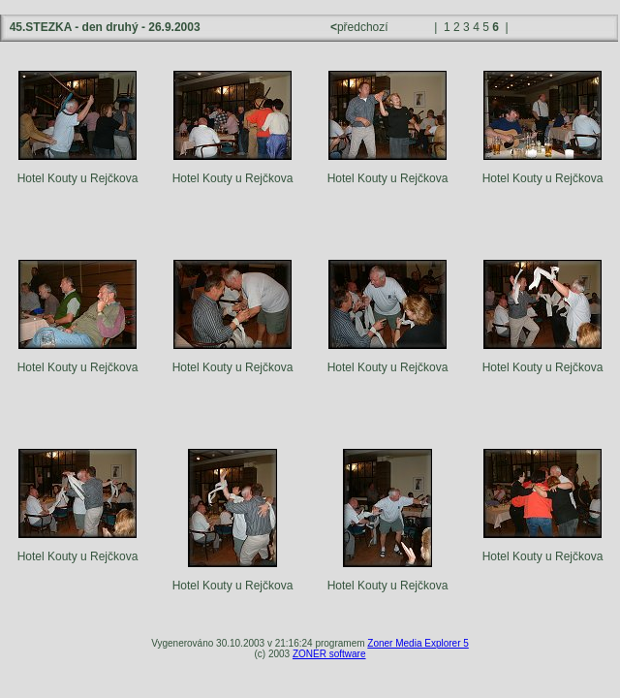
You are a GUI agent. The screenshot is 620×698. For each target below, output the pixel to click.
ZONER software (329, 654)
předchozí (360, 27)
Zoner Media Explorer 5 (418, 643)
